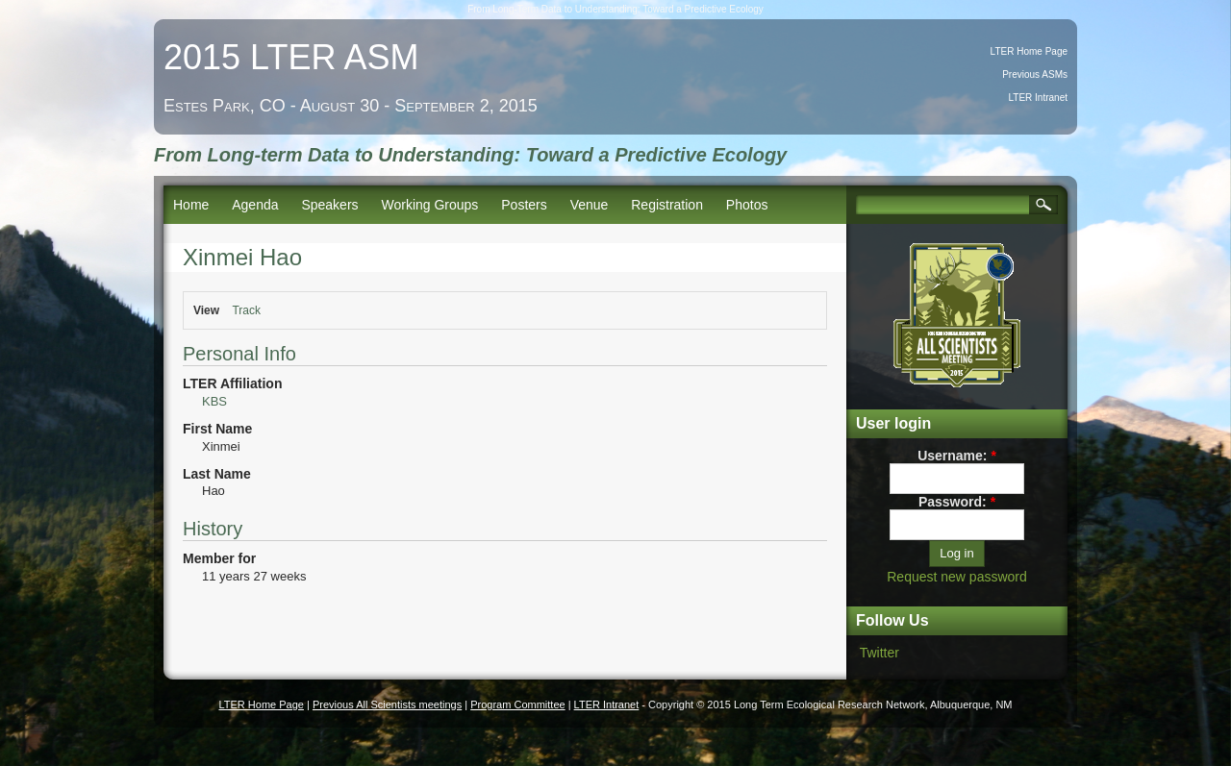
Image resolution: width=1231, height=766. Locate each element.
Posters (523, 204)
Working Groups (429, 204)
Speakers (329, 204)
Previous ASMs (1035, 74)
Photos (747, 204)
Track (246, 310)
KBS (214, 401)
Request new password (957, 576)
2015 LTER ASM (290, 57)
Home (191, 204)
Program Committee (517, 704)
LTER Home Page (1029, 51)
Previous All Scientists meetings (387, 704)
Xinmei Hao (242, 257)
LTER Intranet (1038, 97)
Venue (589, 204)
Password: (956, 501)
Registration (667, 204)
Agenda (255, 204)
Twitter (879, 652)
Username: (956, 455)
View (206, 310)
